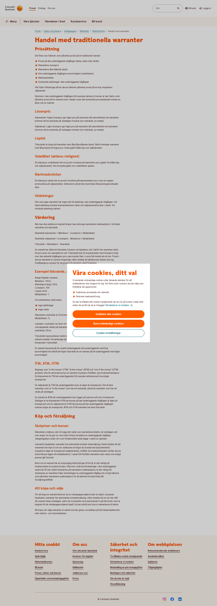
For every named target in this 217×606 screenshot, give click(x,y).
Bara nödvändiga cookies (108, 323)
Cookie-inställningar (108, 333)
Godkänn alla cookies (108, 314)
